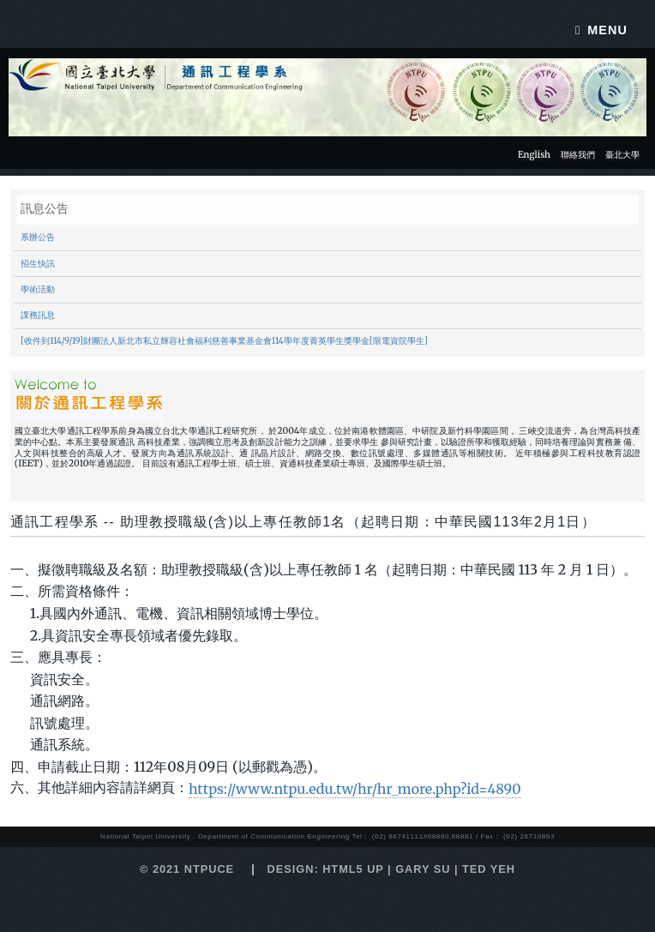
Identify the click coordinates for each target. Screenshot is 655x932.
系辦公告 (38, 237)
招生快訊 (38, 264)
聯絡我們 (578, 154)
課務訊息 (38, 315)
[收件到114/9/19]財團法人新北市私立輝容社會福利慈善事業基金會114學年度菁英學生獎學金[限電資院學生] (224, 341)
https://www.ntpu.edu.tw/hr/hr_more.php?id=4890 (355, 788)
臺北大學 (622, 154)
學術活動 (38, 290)
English (534, 154)
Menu (607, 30)
